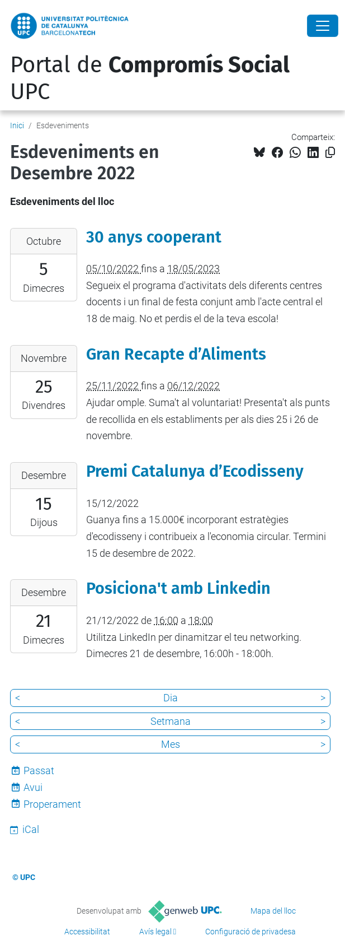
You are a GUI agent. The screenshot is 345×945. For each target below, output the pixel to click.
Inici (17, 125)
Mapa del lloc (273, 910)
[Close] (322, 26)
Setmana (170, 721)
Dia (170, 698)
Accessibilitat (87, 931)
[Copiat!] (330, 152)
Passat (38, 770)
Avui (32, 787)
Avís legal (155, 931)
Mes (170, 744)
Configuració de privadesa (250, 931)
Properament (52, 804)
